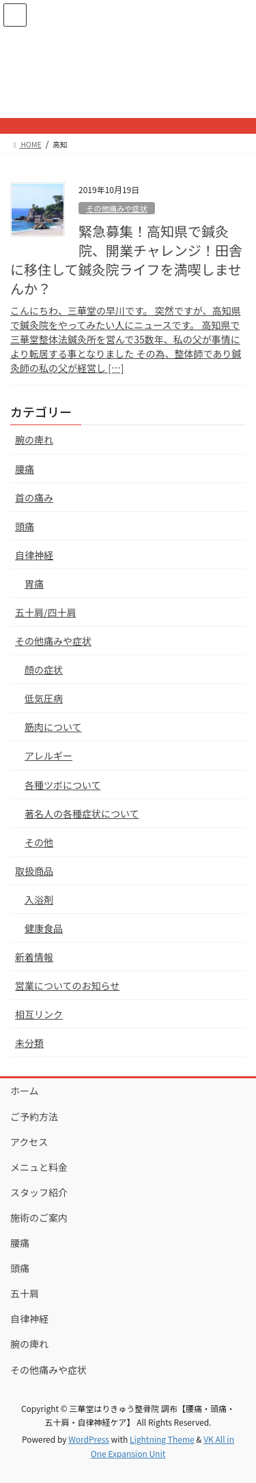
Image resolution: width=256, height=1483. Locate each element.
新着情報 (34, 957)
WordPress (88, 1439)
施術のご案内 (39, 1217)
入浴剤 (39, 899)
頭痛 (24, 526)
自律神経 (34, 555)
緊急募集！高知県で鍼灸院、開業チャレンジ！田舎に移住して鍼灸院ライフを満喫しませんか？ (126, 259)
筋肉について (53, 727)
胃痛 (34, 583)
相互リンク (39, 1014)
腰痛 (24, 469)
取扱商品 (34, 871)
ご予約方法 (34, 1116)
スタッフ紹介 (39, 1192)
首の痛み (34, 497)
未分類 (29, 1043)
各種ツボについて (63, 785)
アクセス (29, 1142)
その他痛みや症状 (116, 208)
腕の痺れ (34, 439)
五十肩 (24, 1293)
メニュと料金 (39, 1167)
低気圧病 (44, 698)
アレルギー (48, 755)
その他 (39, 842)
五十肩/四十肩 (45, 612)
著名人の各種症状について (82, 813)
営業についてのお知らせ (67, 985)
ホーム (24, 1090)
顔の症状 (44, 669)
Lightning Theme (162, 1439)
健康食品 (44, 928)
